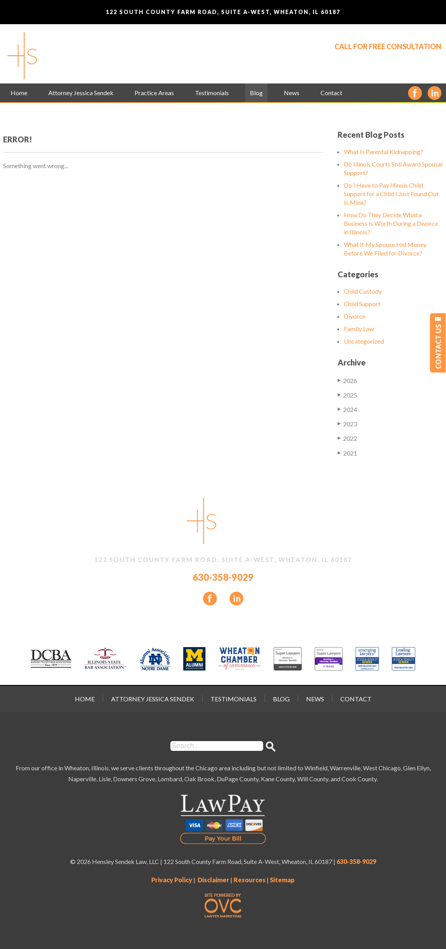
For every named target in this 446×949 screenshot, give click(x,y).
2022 (347, 438)
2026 (347, 380)
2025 (347, 395)
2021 (347, 453)
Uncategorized (364, 341)
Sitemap (282, 879)
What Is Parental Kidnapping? (383, 151)
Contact (331, 92)
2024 (347, 409)
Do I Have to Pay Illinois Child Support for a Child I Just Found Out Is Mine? (391, 193)
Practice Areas (154, 92)
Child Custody (363, 291)
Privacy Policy (171, 879)
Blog (256, 92)
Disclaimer (213, 879)
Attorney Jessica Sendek (80, 92)
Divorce (354, 316)
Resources (249, 879)
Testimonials (212, 92)
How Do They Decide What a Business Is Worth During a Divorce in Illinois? (391, 223)
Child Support (362, 303)
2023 (347, 424)
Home (19, 92)
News (291, 92)
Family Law (359, 328)
